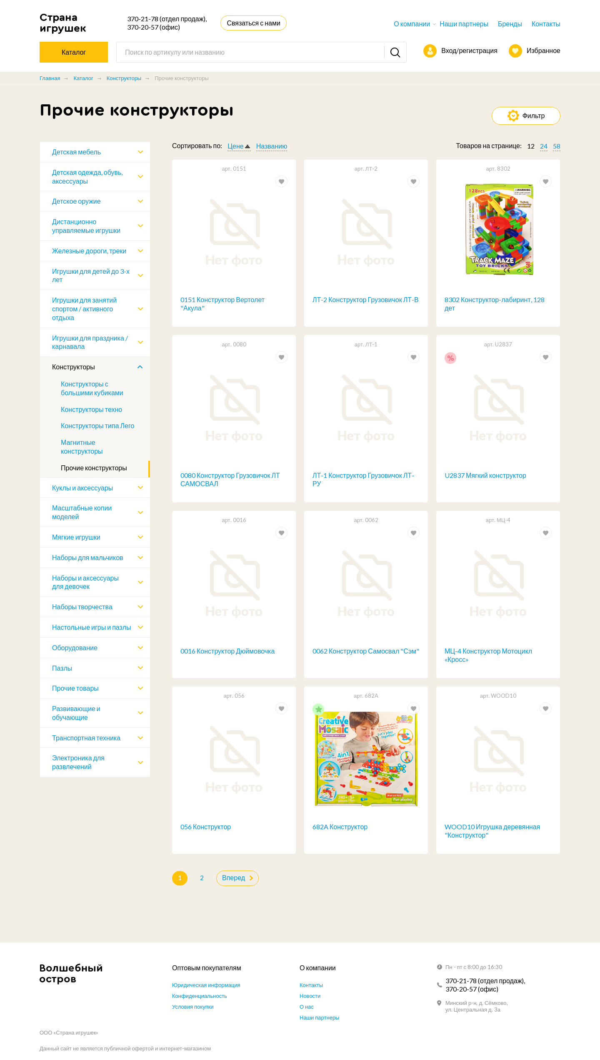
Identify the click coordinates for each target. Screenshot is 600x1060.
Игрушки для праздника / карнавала (90, 342)
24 (544, 146)
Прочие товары (75, 688)
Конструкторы (124, 78)
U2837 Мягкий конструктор (485, 475)
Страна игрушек (63, 22)
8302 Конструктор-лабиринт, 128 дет (495, 303)
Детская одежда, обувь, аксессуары (87, 176)
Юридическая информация (206, 985)
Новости (310, 995)
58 (556, 146)
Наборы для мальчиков (87, 557)
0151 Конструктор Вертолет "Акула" (222, 303)
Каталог (83, 78)
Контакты (546, 24)
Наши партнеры (464, 24)
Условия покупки (193, 1006)
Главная (50, 78)
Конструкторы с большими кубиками (92, 388)
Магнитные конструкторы (82, 446)
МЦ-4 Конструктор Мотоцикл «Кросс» (488, 655)
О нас (307, 1006)
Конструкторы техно (91, 409)
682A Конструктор (340, 827)
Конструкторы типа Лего (97, 425)
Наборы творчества (82, 607)
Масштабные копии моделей (82, 512)
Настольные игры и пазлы (91, 627)
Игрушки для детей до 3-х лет (91, 275)
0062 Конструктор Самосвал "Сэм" (365, 651)
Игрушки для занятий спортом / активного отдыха (84, 308)
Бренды (510, 24)
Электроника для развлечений (78, 762)
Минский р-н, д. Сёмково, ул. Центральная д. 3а (476, 1006)
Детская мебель (76, 152)
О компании (412, 24)
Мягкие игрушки (76, 537)
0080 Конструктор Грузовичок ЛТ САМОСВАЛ (230, 479)
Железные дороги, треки (89, 251)
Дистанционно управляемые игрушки (86, 225)
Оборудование (75, 647)
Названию (272, 146)
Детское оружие (76, 201)
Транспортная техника (86, 738)
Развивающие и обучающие (76, 712)
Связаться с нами (253, 23)
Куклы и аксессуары (82, 488)
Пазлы (62, 668)
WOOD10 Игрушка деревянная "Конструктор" (492, 831)
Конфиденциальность (199, 995)
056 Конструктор (205, 827)
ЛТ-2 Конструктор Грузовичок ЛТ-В (365, 299)
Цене (235, 146)
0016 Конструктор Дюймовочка (227, 651)
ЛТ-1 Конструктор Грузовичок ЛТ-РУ (363, 479)
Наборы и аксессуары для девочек (85, 582)
